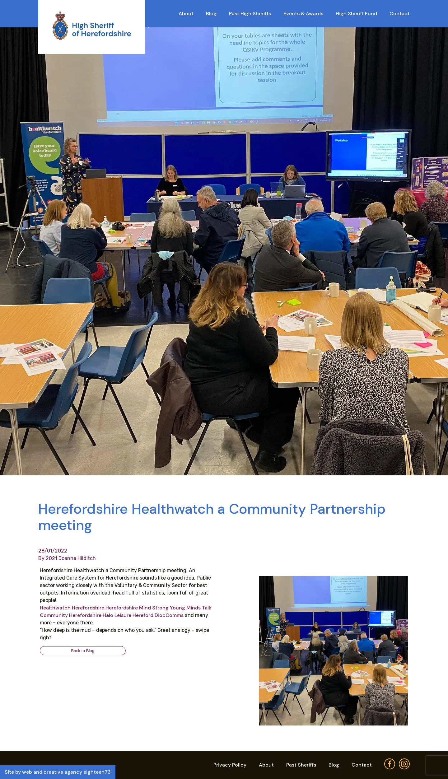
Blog (211, 13)
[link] (72, 607)
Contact (400, 13)
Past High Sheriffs (250, 13)
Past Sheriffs (301, 765)
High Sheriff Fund (356, 13)
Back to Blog (82, 650)
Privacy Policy (229, 765)
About (186, 13)
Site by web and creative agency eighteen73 (58, 772)
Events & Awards (303, 13)
